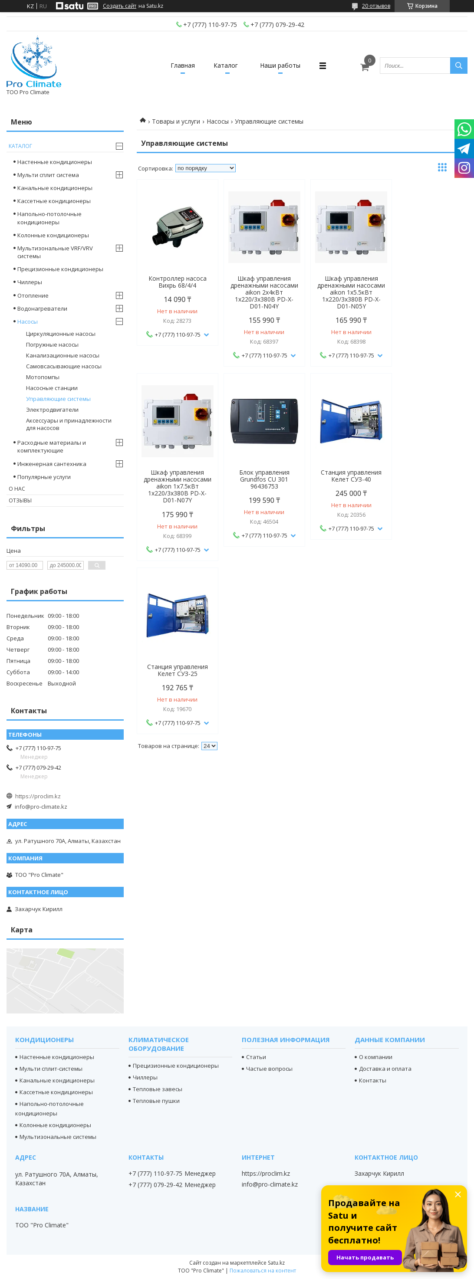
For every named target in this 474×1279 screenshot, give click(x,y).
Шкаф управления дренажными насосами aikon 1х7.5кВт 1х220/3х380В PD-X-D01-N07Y (428, 292)
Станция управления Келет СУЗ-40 (260, 476)
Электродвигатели (52, 409)
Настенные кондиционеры (54, 162)
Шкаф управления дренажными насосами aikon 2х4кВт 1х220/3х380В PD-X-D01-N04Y (260, 292)
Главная (180, 65)
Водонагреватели (42, 308)
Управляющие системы (58, 399)
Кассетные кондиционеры (54, 201)
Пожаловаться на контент (263, 1270)
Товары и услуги (176, 121)
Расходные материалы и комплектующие (51, 446)
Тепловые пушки (156, 1101)
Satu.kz (276, 1262)
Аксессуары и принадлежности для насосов (69, 424)
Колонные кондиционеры (53, 235)
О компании (375, 1057)
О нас (17, 488)
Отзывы (20, 500)
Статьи (256, 1057)
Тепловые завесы (157, 1089)
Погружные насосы (52, 344)
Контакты (372, 1080)
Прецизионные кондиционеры (60, 269)
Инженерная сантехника (51, 464)
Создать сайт (119, 6)
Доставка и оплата (385, 1068)
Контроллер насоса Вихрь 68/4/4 (176, 282)
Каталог (226, 65)
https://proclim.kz (38, 796)
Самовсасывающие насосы (64, 366)
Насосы (218, 121)
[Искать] (458, 65)
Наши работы (283, 65)
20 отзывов (376, 6)
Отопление (33, 295)
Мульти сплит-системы (51, 1068)
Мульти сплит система (48, 175)
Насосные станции (52, 388)
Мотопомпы (42, 377)
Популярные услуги (44, 477)
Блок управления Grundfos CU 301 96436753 (176, 479)
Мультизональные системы (58, 1137)
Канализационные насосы (62, 355)
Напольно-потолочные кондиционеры (49, 218)
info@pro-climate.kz (41, 806)
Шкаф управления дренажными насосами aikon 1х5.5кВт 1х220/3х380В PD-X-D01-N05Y (344, 292)
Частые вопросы (269, 1068)
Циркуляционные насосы (60, 334)
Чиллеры (29, 282)
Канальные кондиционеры (54, 188)
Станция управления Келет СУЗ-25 (344, 476)
